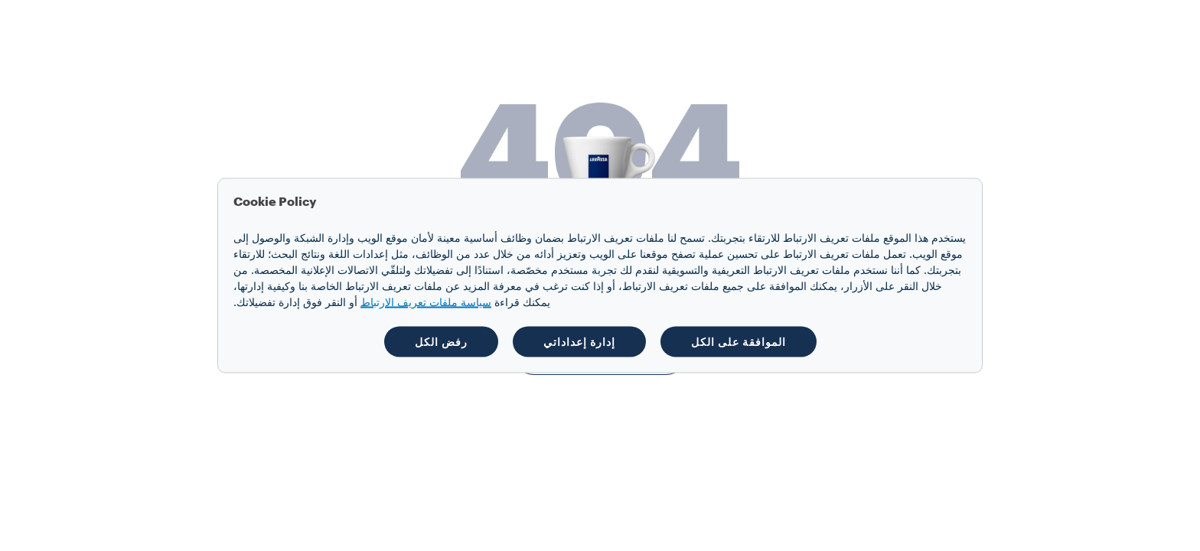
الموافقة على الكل (738, 342)
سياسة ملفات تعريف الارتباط (425, 303)
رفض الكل (441, 342)
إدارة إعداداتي (579, 342)
